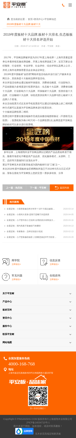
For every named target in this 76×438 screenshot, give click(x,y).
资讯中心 (38, 19)
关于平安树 (8, 293)
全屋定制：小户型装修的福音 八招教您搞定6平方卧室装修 (32, 237)
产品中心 (7, 301)
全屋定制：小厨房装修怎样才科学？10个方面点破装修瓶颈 (32, 209)
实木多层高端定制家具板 (48, 433)
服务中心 (7, 326)
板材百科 (7, 309)
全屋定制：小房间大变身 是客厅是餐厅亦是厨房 (28, 214)
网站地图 (7, 342)
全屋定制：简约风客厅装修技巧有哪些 (24, 226)
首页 (30, 19)
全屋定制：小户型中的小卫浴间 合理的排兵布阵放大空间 (32, 220)
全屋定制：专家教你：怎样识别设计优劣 (25, 231)
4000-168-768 (21, 363)
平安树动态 (50, 19)
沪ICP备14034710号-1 (38, 422)
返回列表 (61, 187)
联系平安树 (8, 334)
